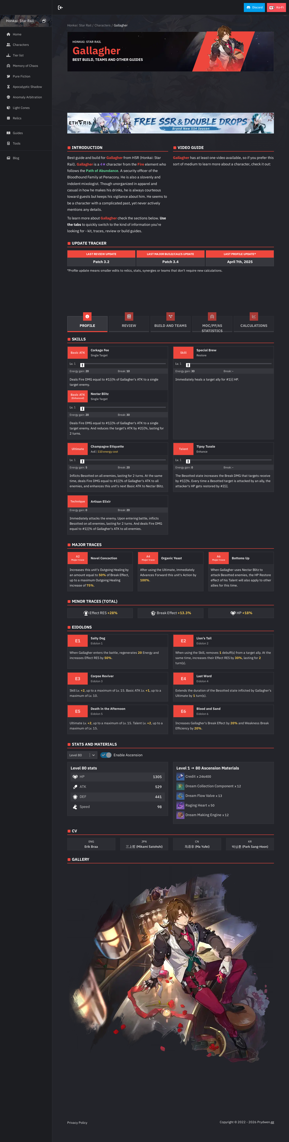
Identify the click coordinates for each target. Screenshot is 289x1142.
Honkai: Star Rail (79, 25)
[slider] (82, 365)
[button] (254, 7)
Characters (103, 25)
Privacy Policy (77, 1123)
